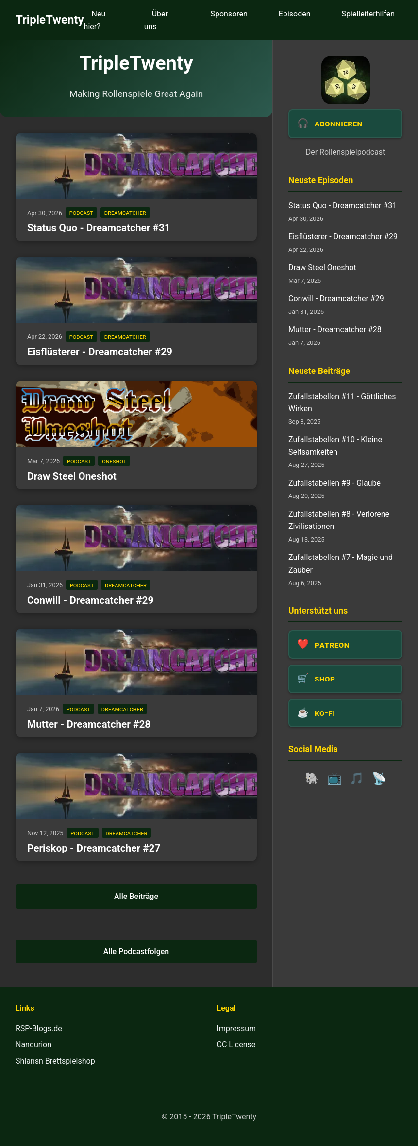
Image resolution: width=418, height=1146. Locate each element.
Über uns (156, 20)
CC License (236, 1044)
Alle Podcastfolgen (136, 951)
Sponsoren (228, 13)
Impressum (236, 1028)
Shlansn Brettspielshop (55, 1061)
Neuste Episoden (320, 180)
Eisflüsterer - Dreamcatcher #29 (99, 351)
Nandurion (33, 1044)
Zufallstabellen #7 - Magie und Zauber (340, 563)
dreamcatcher (125, 213)
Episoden (295, 13)
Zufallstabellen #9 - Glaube (334, 483)
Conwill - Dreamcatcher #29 (90, 600)
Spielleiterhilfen (368, 13)
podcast (81, 213)
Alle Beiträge (136, 896)
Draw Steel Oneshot (72, 476)
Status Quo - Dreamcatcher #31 (98, 227)
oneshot (114, 461)
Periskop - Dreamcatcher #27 (93, 848)
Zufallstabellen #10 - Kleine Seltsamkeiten (335, 446)
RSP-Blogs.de (39, 1028)
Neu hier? (95, 20)
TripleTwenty (50, 20)
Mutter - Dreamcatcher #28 (88, 724)
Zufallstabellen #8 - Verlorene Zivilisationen (338, 520)
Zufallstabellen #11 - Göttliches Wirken (342, 403)
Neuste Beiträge (319, 371)
